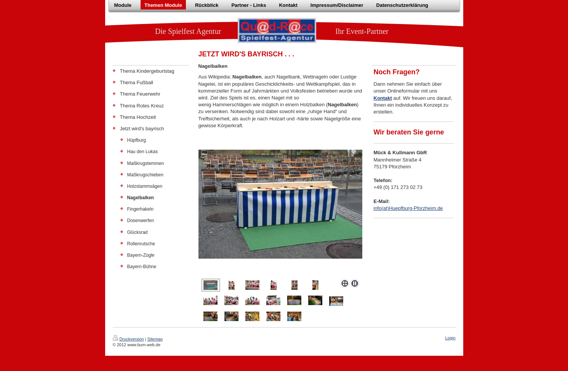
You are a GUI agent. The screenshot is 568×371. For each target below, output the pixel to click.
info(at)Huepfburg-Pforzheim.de (408, 208)
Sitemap (155, 339)
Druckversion (128, 339)
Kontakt (383, 98)
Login (450, 338)
